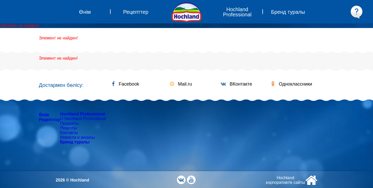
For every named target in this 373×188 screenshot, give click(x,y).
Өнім (44, 115)
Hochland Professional (82, 114)
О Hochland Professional (83, 118)
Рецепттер (49, 119)
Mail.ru (181, 84)
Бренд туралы (75, 142)
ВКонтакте (236, 84)
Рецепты (68, 128)
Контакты (69, 132)
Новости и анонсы (77, 137)
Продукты (69, 123)
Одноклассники (291, 84)
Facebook (125, 84)
